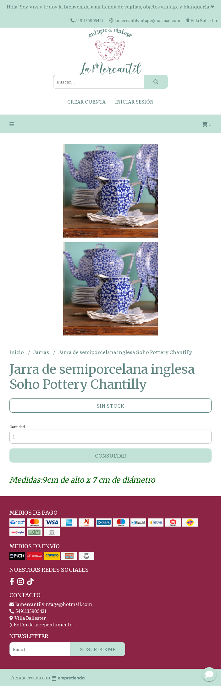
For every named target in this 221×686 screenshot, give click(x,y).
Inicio (17, 352)
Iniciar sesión (134, 101)
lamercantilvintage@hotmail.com (50, 604)
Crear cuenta (86, 101)
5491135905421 (27, 611)
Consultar (110, 455)
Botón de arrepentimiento (41, 624)
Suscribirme (98, 649)
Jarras (41, 352)
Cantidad (17, 426)
